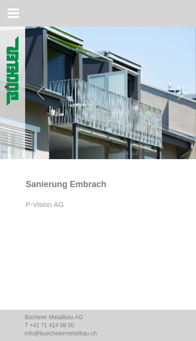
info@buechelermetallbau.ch (61, 333)
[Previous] (43, 93)
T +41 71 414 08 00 (49, 325)
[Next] (179, 93)
